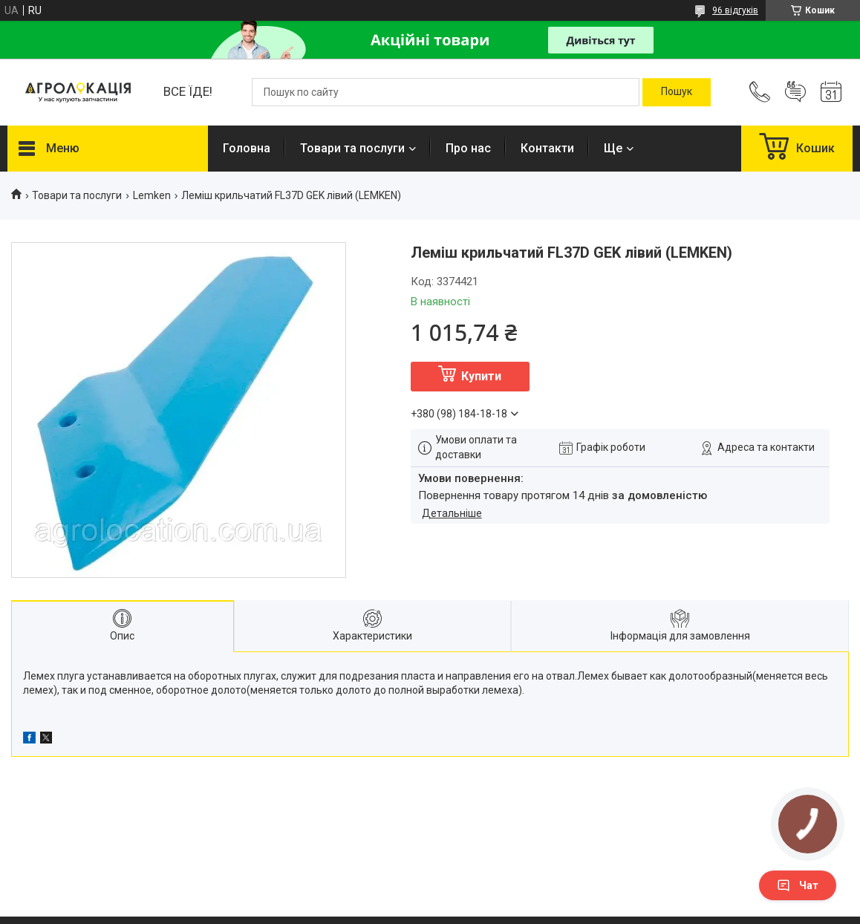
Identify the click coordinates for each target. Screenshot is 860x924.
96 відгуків (735, 10)
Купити (481, 376)
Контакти (547, 148)
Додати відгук (795, 92)
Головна (246, 148)
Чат (797, 885)
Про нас (468, 148)
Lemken (152, 195)
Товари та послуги (352, 148)
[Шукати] (676, 92)
